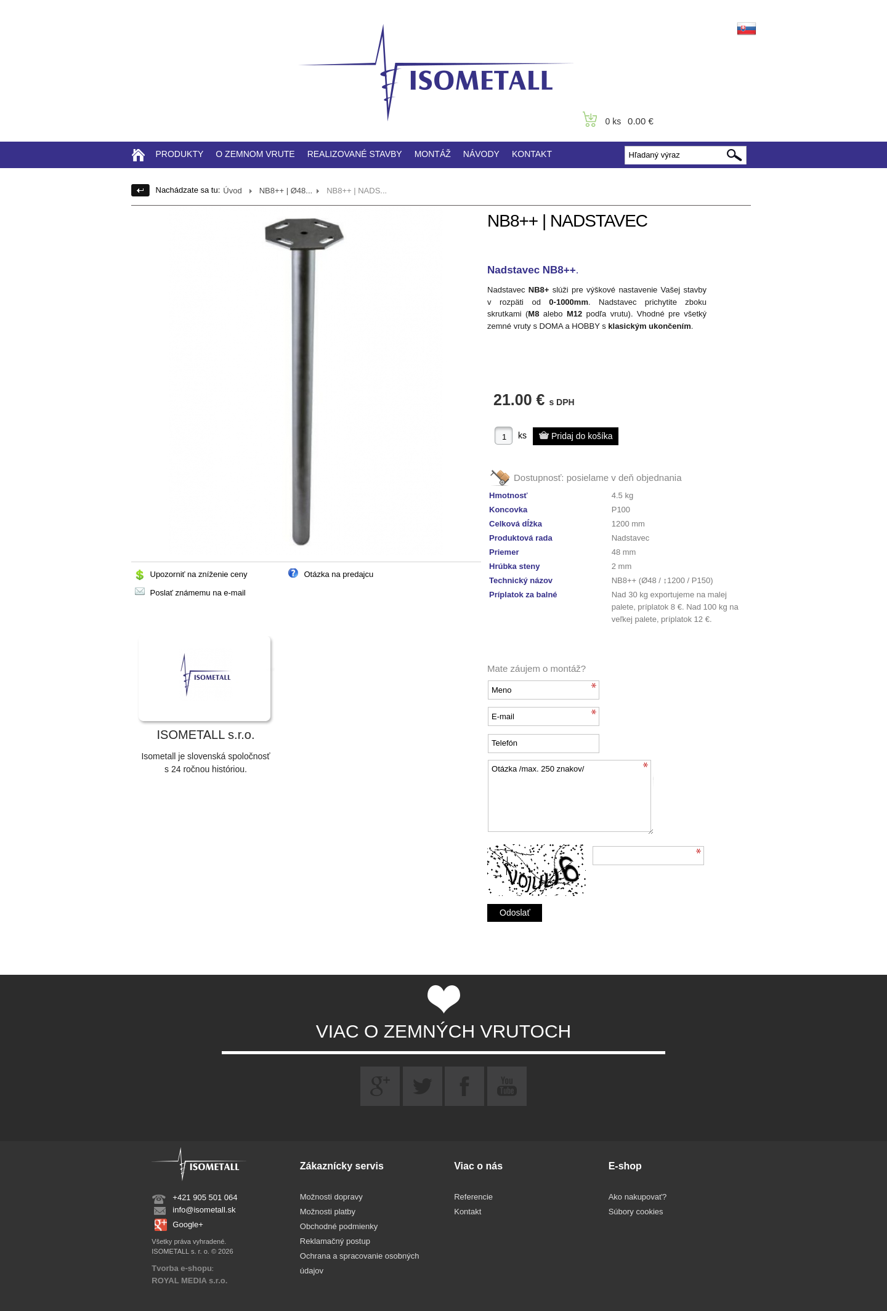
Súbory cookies (636, 1211)
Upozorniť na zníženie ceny (199, 574)
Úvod (232, 190)
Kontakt (467, 1211)
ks (522, 435)
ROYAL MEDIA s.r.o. (189, 1280)
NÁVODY (481, 154)
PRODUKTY (180, 154)
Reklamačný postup (335, 1241)
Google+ (187, 1224)
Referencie (473, 1196)
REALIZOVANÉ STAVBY (354, 154)
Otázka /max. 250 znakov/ (570, 797)
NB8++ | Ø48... (285, 190)
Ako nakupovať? (638, 1196)
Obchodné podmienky (339, 1226)
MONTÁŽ (433, 154)
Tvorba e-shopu (182, 1268)
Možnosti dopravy (331, 1196)
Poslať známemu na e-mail (198, 592)
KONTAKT (532, 154)
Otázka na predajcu (339, 574)
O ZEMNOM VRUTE (255, 154)
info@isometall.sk (203, 1209)
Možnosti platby (327, 1211)
